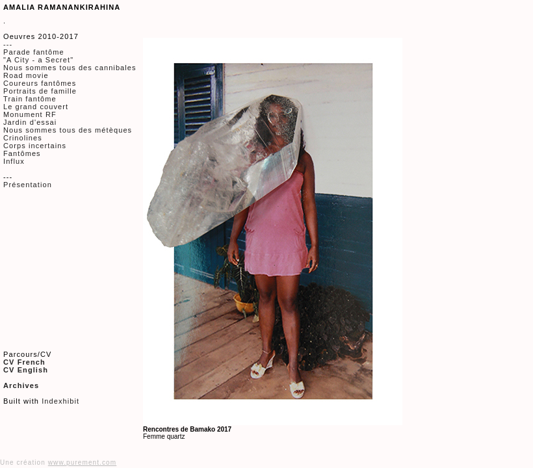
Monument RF (30, 114)
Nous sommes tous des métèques (67, 130)
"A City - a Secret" (38, 60)
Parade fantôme (33, 52)
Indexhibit (60, 401)
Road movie (26, 75)
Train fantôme (30, 99)
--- (7, 44)
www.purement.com (82, 462)
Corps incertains (34, 146)
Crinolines (22, 138)
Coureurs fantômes (39, 83)
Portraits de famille (40, 91)
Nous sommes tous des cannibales (69, 68)
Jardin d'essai (30, 122)
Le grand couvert (35, 106)
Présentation (27, 184)
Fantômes (22, 153)
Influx (14, 161)
